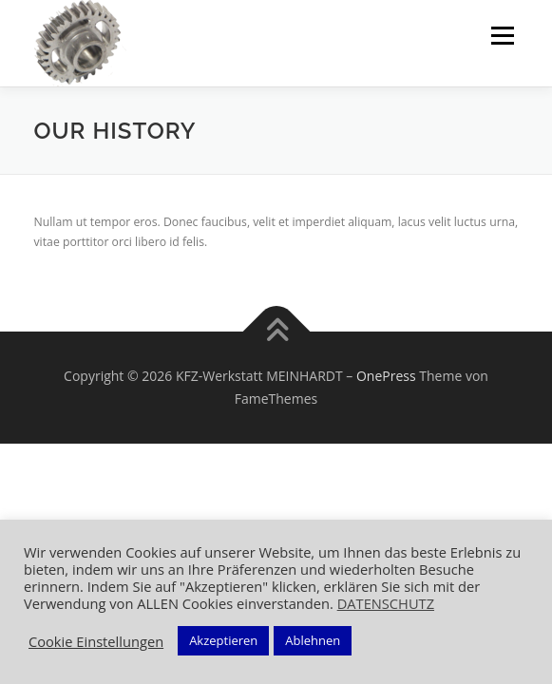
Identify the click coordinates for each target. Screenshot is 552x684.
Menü (501, 36)
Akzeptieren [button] (223, 640)
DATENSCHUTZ (385, 603)
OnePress (386, 376)
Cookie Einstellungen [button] (96, 641)
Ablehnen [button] (312, 640)
